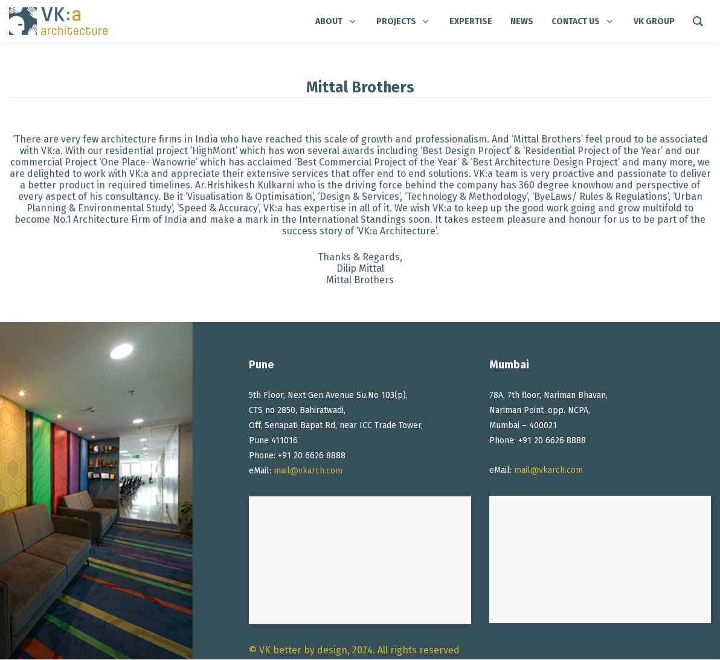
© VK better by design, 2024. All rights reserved (354, 650)
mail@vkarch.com (308, 471)
